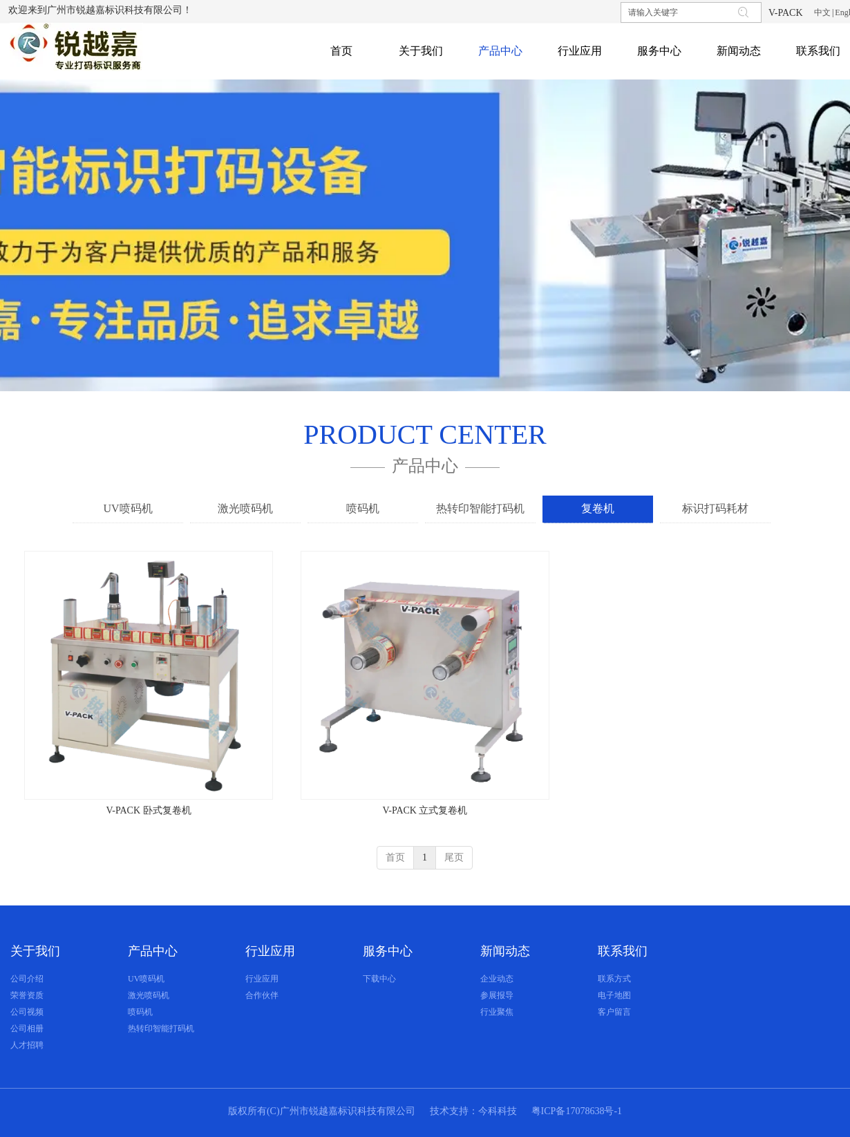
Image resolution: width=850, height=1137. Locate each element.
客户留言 (614, 1012)
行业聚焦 (496, 1012)
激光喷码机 (148, 995)
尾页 (454, 857)
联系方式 (614, 979)
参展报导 (496, 995)
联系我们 (623, 951)
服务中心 (388, 951)
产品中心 (153, 951)
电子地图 (614, 995)
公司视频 (27, 1012)
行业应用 (270, 951)
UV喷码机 (146, 979)
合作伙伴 (261, 995)
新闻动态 (505, 951)
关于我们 (35, 951)
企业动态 (496, 979)
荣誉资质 (27, 995)
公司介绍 (27, 979)
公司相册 (27, 1028)
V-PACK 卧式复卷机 (148, 810)
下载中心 (379, 979)
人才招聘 (27, 1045)
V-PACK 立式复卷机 (424, 810)
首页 (395, 857)
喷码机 (140, 1012)
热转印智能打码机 (161, 1028)
